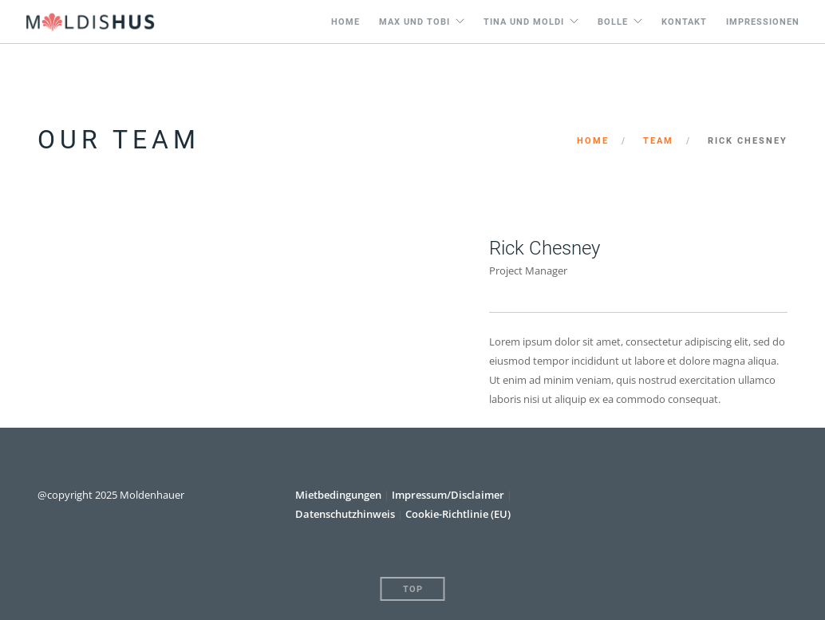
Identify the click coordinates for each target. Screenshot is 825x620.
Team (658, 141)
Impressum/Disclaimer (448, 495)
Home (345, 22)
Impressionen (762, 22)
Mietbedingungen (339, 495)
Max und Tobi (414, 22)
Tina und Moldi (524, 22)
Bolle (613, 22)
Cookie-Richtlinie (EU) (458, 514)
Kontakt (684, 22)
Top (413, 589)
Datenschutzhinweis (345, 514)
